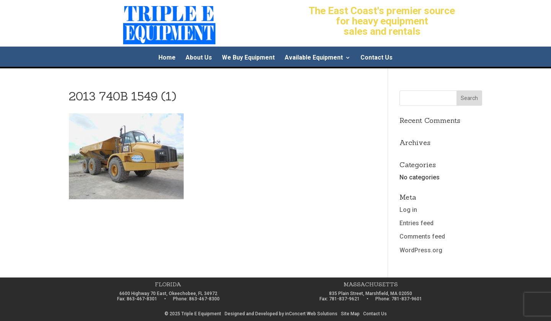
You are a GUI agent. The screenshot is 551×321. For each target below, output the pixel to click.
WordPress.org (420, 250)
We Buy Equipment (248, 58)
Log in (408, 209)
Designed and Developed (251, 313)
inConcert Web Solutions (311, 313)
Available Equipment (314, 58)
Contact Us (376, 58)
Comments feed (422, 236)
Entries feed (416, 223)
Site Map (350, 313)
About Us (199, 58)
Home (167, 58)
